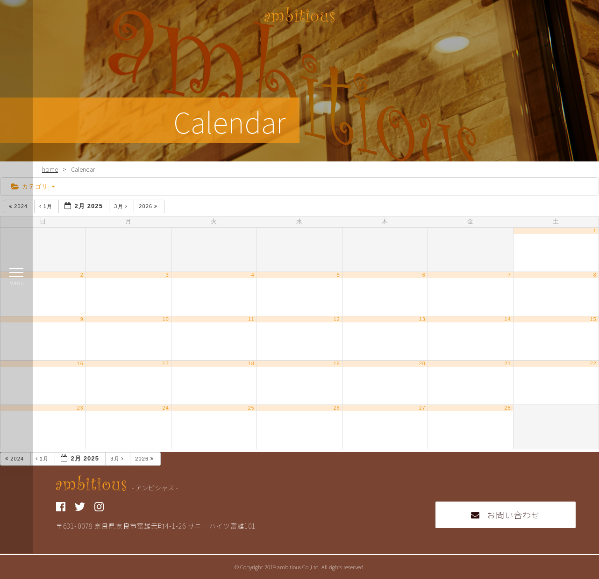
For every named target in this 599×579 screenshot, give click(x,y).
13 (422, 319)
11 (251, 319)
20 (422, 363)
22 (593, 363)
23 (80, 408)
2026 (149, 206)
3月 (121, 206)
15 (593, 319)
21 (508, 363)
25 (251, 408)
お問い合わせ (506, 515)
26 (337, 408)
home (50, 169)
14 (508, 319)
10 (166, 319)
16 (80, 363)
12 (337, 319)
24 (166, 408)
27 (422, 408)
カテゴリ (33, 186)
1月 (47, 206)
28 (508, 408)
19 (337, 363)
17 (166, 363)
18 (251, 363)
